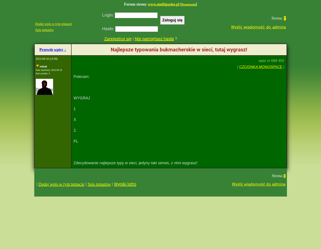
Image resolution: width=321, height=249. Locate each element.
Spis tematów (44, 30)
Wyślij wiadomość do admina (258, 27)
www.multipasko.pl (163, 4)
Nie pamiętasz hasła (154, 38)
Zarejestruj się (118, 38)
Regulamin (189, 4)
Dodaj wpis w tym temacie (53, 24)
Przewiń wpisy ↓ (52, 50)
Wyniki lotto (125, 184)
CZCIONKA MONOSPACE (260, 67)
